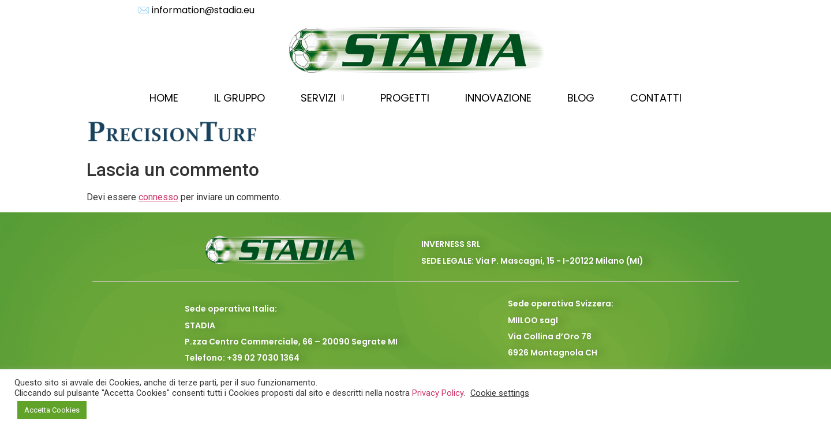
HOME (163, 98)
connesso (158, 197)
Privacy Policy (437, 393)
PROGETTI (404, 98)
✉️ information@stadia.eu (196, 10)
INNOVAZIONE (498, 98)
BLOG (580, 98)
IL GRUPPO (239, 98)
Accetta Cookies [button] (52, 410)
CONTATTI (656, 98)
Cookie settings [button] (499, 393)
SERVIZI (323, 98)
